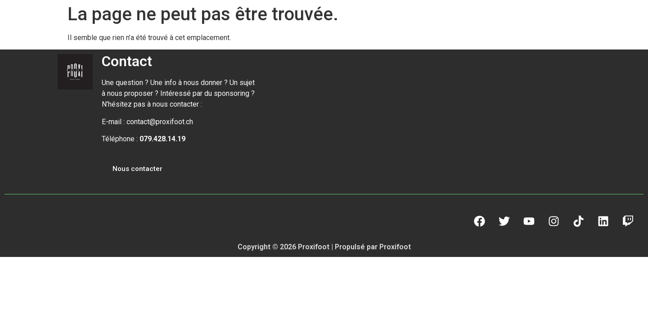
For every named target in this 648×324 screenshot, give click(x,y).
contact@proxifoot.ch (159, 121)
